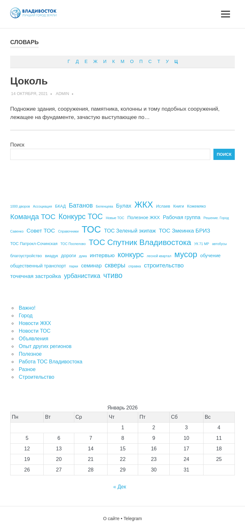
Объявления (33, 338)
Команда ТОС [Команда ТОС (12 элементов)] (33, 217)
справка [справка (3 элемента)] (134, 266)
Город (26, 315)
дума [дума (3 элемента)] (83, 256)
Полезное (30, 354)
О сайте (111, 518)
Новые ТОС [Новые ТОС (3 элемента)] (115, 218)
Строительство (36, 377)
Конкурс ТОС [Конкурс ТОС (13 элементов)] (80, 216)
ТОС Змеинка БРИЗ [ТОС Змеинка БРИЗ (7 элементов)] (184, 230)
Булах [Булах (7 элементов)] (123, 205)
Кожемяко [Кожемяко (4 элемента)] (196, 206)
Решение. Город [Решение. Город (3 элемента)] (216, 218)
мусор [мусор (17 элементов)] (185, 254)
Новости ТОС (34, 331)
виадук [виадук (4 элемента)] (51, 255)
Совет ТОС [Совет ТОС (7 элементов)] (40, 230)
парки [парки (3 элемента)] (73, 266)
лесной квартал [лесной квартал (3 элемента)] (159, 256)
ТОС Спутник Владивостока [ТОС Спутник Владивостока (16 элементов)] (140, 242)
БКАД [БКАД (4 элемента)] (60, 206)
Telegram (132, 518)
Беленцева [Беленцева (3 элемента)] (104, 206)
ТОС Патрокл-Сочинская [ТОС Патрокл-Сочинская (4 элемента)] (33, 243)
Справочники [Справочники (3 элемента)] (68, 231)
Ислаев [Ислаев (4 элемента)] (163, 206)
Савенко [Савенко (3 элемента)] (17, 231)
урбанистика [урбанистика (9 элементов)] (82, 275)
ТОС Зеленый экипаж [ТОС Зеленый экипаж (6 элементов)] (130, 231)
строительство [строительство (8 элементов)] (164, 265)
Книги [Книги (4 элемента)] (178, 206)
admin (62, 93)
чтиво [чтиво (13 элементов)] (112, 275)
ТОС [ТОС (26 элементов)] (91, 229)
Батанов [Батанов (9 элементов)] (81, 205)
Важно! (27, 308)
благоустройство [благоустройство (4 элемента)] (26, 255)
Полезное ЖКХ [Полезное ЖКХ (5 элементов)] (143, 217)
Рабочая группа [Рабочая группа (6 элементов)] (182, 217)
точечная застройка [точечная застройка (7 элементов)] (35, 276)
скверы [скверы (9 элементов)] (115, 265)
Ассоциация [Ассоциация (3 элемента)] (42, 206)
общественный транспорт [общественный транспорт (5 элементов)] (38, 265)
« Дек (119, 486)
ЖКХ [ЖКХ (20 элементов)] (143, 205)
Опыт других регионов (45, 346)
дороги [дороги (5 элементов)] (68, 255)
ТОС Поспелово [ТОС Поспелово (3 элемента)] (73, 244)
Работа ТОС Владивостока (50, 361)
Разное (27, 369)
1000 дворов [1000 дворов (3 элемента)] (20, 206)
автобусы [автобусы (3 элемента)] (219, 244)
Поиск (17, 144)
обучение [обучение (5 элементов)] (210, 255)
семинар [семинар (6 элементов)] (91, 265)
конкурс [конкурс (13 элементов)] (131, 254)
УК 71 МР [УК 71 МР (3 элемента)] (201, 244)
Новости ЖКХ (35, 323)
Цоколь (29, 81)
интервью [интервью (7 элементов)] (102, 255)
